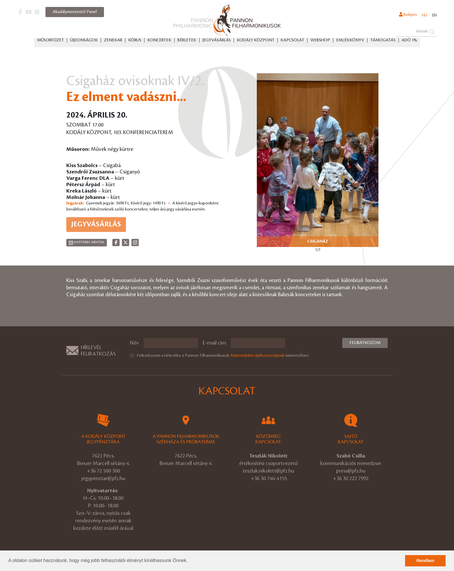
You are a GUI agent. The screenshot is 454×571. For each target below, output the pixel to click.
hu (423, 15)
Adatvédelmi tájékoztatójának (257, 355)
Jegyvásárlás (216, 41)
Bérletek (186, 41)
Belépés (405, 15)
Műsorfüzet (50, 41)
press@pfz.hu (350, 471)
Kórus (134, 41)
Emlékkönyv (350, 41)
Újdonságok (84, 41)
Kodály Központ (255, 41)
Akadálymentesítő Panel (75, 12)
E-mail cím (214, 343)
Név (134, 343)
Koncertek (159, 41)
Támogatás (383, 41)
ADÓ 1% (409, 41)
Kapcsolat (292, 41)
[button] (190, 561)
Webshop (320, 41)
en (434, 15)
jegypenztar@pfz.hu (103, 478)
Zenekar (113, 41)
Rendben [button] (425, 560)
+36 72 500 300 (103, 471)
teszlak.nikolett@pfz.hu (268, 471)
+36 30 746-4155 (269, 478)
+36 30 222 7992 (351, 478)
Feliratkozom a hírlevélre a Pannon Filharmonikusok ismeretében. (223, 355)
